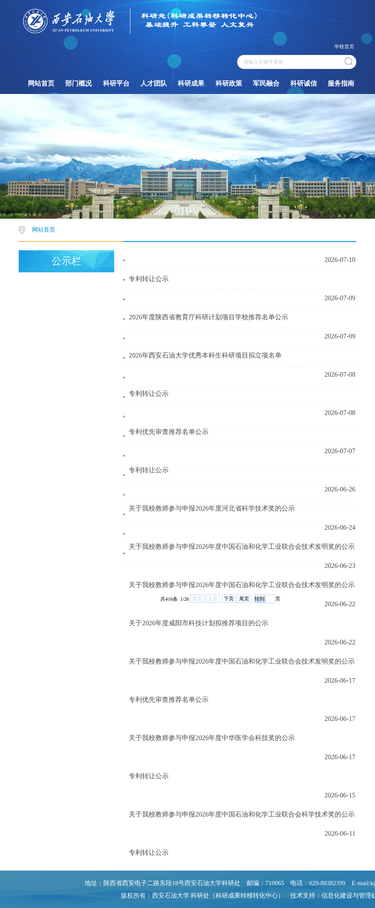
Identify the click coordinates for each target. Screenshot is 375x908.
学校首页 (344, 46)
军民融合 (266, 83)
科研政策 (229, 83)
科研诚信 (303, 83)
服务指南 (341, 83)
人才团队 (153, 83)
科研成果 (191, 83)
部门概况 (78, 83)
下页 (229, 599)
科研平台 (116, 83)
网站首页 (41, 83)
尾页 (244, 599)
